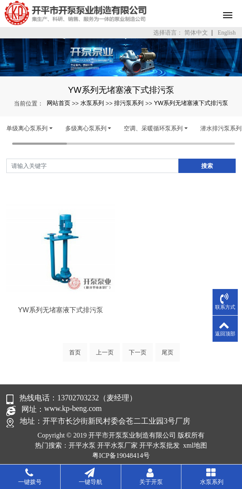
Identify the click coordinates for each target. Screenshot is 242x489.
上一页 (105, 352)
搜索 (207, 165)
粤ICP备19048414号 (121, 455)
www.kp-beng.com (73, 408)
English (227, 33)
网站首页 (58, 103)
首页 (75, 352)
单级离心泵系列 (27, 128)
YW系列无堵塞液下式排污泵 (191, 103)
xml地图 (195, 445)
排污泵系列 (129, 103)
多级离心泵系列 (85, 128)
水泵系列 (92, 103)
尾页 (167, 352)
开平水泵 (82, 445)
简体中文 (196, 33)
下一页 (137, 352)
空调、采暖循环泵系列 (153, 128)
